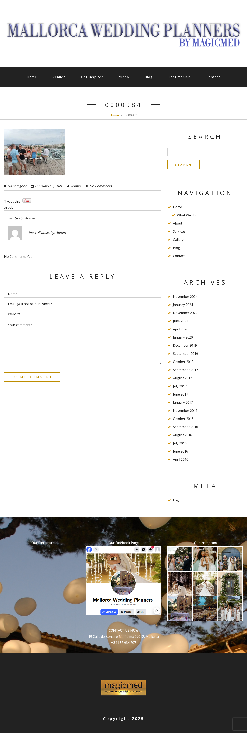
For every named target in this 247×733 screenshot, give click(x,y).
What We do (186, 216)
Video (124, 77)
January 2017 (183, 403)
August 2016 (182, 435)
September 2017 (185, 370)
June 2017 (180, 395)
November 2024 (185, 297)
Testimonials (179, 77)
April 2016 (180, 460)
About (177, 224)
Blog (149, 77)
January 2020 (183, 338)
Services (179, 232)
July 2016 (180, 444)
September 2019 (185, 354)
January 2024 (183, 305)
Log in (177, 501)
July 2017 (180, 387)
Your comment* (82, 342)
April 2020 (180, 330)
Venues (59, 77)
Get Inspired (92, 77)
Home (32, 77)
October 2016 (183, 419)
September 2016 (185, 427)
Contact (213, 77)
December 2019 (185, 346)
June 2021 (180, 321)
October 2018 (183, 362)
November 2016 (185, 411)
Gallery (178, 240)
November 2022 (185, 313)
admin (76, 186)
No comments (101, 186)
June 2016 (180, 452)
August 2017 (182, 378)
